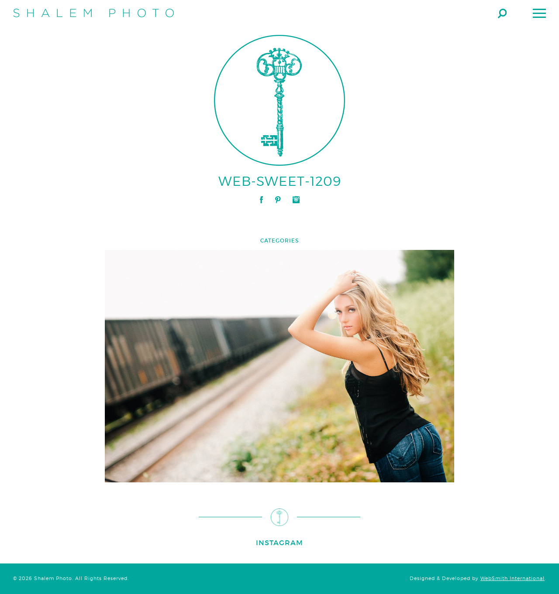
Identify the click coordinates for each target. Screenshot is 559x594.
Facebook (261, 199)
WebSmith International (512, 578)
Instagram (296, 199)
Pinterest (277, 199)
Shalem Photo (93, 13)
